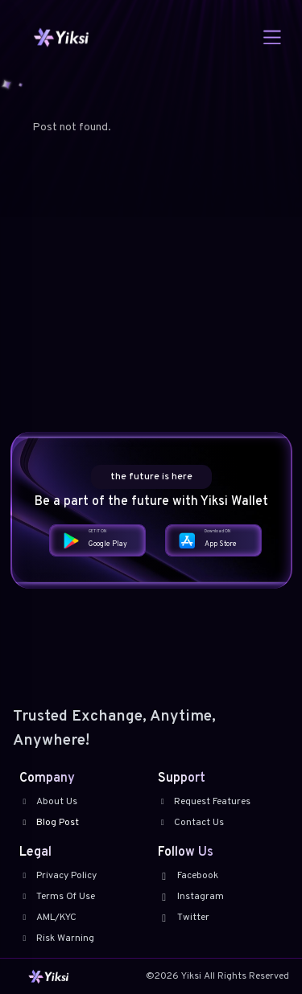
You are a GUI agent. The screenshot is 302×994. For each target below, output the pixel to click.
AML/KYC (48, 917)
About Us (48, 801)
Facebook (188, 875)
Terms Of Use (57, 896)
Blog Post (49, 822)
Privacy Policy (58, 875)
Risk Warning (56, 938)
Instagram (191, 896)
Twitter (183, 917)
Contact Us (191, 822)
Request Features (204, 801)
